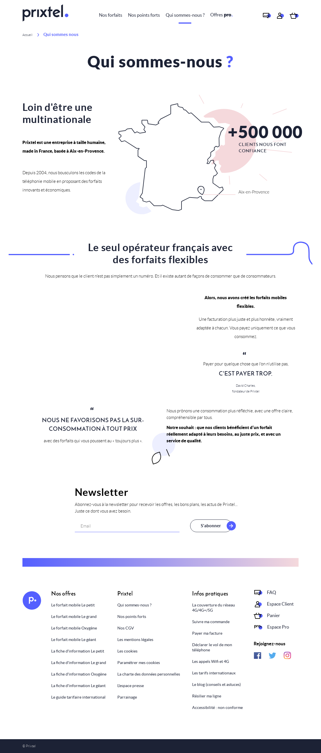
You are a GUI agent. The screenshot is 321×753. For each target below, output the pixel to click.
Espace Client (280, 603)
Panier (273, 615)
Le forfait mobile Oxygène (74, 628)
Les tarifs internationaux (214, 673)
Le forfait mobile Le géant (73, 639)
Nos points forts (144, 15)
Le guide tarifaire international (78, 697)
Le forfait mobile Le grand (74, 616)
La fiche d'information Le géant (78, 685)
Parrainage (127, 697)
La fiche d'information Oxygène (78, 674)
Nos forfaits (110, 15)
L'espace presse (130, 685)
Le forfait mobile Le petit (73, 605)
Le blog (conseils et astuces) (216, 684)
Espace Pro (278, 626)
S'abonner (209, 525)
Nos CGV (125, 628)
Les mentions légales (135, 639)
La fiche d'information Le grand (78, 662)
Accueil (27, 35)
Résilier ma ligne (206, 696)
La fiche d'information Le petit (77, 651)
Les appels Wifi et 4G (210, 661)
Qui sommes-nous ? (185, 15)
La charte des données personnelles (148, 674)
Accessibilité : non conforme (217, 707)
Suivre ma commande (211, 621)
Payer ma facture (207, 633)
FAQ (271, 592)
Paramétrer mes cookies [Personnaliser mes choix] (138, 662)
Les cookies (127, 651)
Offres (221, 14)
